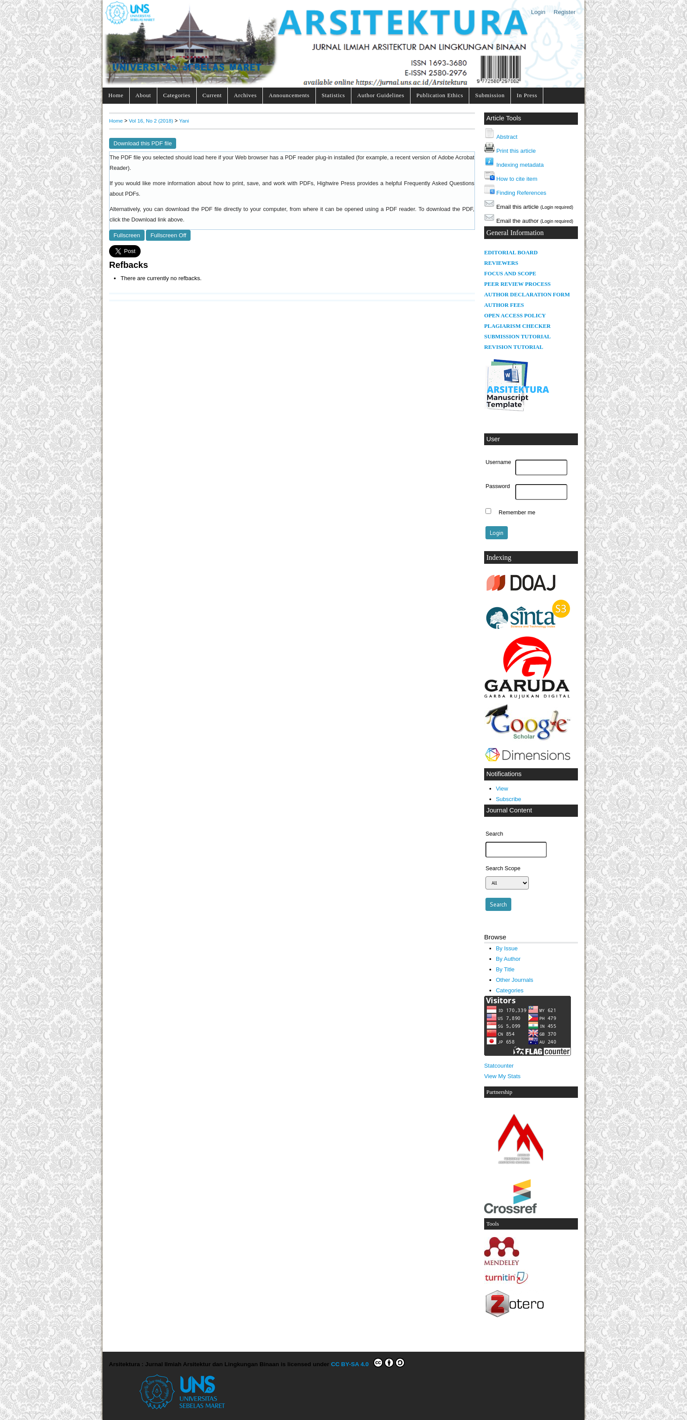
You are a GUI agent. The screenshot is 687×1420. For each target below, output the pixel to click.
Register (565, 12)
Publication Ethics (439, 95)
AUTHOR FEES (504, 305)
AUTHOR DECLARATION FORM (527, 295)
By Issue (507, 948)
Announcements (289, 95)
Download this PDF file (142, 143)
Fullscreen (126, 235)
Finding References (521, 193)
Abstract (506, 137)
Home (115, 95)
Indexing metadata (520, 165)
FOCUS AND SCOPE (510, 274)
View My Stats (502, 1076)
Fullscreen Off (168, 235)
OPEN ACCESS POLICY (515, 316)
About (143, 95)
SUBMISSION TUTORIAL (517, 337)
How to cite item (517, 179)
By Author (508, 959)
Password (497, 486)
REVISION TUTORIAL (513, 347)
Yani (184, 120)
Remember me (517, 512)
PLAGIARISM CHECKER (517, 326)
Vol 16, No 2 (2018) (151, 120)
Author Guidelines (380, 95)
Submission (490, 95)
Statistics (333, 95)
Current (212, 95)
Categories (176, 95)
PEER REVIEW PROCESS (517, 284)
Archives (245, 95)
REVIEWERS (501, 263)
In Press (527, 95)
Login (538, 12)
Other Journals (514, 980)
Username (498, 462)
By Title (505, 969)
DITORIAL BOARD (513, 253)
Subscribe (508, 799)
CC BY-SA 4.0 (368, 1362)
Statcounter (498, 1065)
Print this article (516, 151)
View (502, 788)
